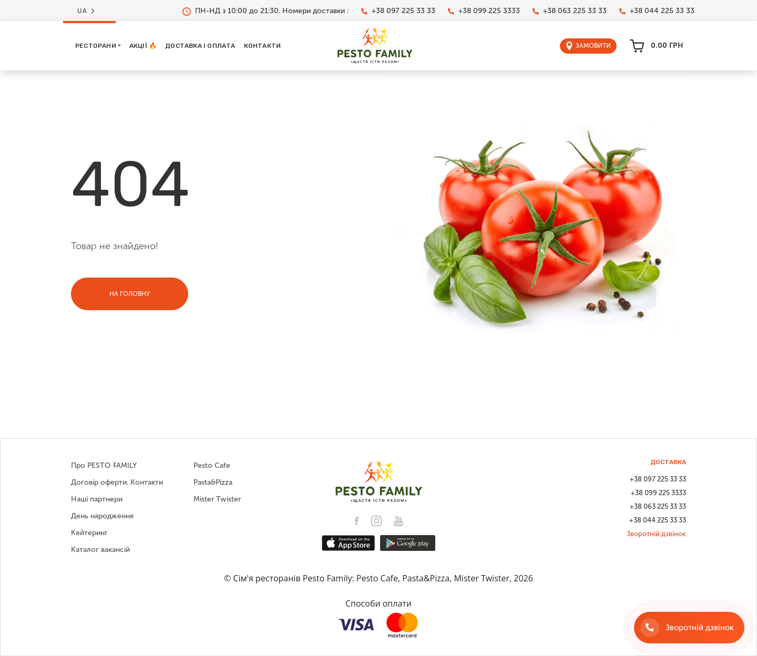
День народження (102, 515)
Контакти (262, 45)
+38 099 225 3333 (484, 11)
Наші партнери (96, 499)
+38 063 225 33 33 (570, 11)
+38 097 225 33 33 (398, 11)
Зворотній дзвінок (656, 534)
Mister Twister (217, 499)
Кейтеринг (89, 532)
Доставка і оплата (200, 45)
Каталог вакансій (100, 549)
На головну (129, 294)
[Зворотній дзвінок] (689, 627)
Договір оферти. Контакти (117, 482)
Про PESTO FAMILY (104, 465)
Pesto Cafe (211, 465)
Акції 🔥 (143, 45)
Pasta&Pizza (212, 482)
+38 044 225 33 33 (656, 11)
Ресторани (95, 45)
